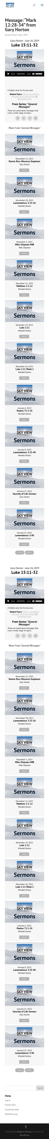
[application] (24, 73)
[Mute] (33, 74)
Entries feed (10, 1105)
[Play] (8, 74)
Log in (7, 1100)
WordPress (24, 1135)
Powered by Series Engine (24, 559)
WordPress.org (11, 1114)
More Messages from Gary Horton (25, 95)
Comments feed (12, 1109)
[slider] (21, 74)
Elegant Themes (24, 1131)
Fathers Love (28, 94)
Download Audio (24, 99)
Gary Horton (12, 35)
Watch (24, 170)
